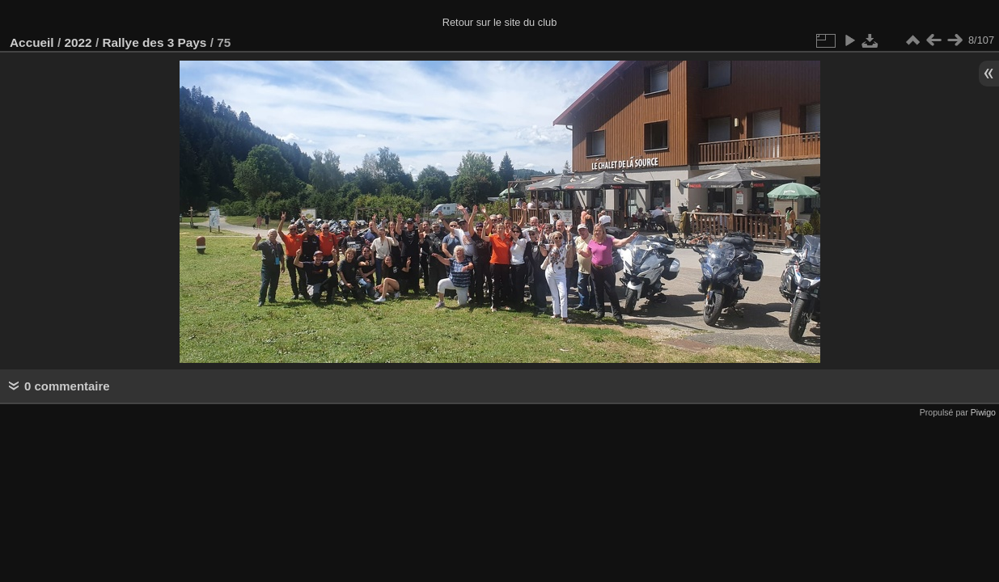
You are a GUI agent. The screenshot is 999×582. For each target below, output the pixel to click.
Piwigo (983, 412)
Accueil (32, 42)
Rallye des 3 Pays (154, 42)
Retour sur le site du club (499, 22)
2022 (77, 42)
